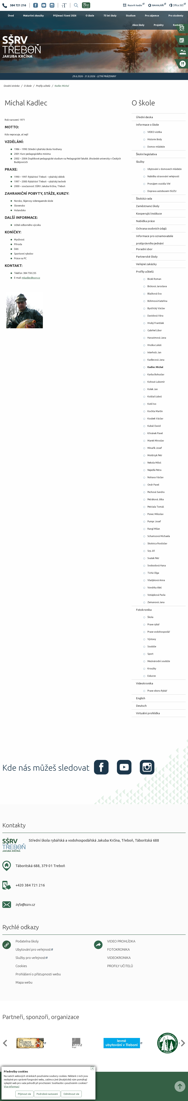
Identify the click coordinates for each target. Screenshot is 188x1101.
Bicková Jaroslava (157, 286)
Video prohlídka (121, 941)
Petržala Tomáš (155, 506)
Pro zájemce (152, 15)
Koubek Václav (155, 418)
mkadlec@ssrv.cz (31, 277)
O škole (90, 15)
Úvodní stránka (11, 86)
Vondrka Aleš (154, 587)
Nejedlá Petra (154, 470)
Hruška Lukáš (154, 345)
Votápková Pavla (156, 595)
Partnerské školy (147, 256)
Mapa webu (24, 982)
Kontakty (178, 25)
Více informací (11, 1086)
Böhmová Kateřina (157, 301)
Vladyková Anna (156, 580)
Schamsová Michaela (158, 536)
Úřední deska (144, 117)
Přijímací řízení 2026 (64, 15)
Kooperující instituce (149, 213)
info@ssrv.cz (25, 905)
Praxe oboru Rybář (157, 690)
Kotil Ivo (151, 404)
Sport (150, 653)
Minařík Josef (154, 448)
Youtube (43, 5)
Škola (150, 617)
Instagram (52, 5)
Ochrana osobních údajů (151, 228)
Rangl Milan (153, 528)
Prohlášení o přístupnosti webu (38, 974)
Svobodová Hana (156, 565)
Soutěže (151, 646)
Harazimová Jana (156, 337)
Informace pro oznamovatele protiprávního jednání (154, 237)
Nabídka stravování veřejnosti (163, 176)
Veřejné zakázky (146, 264)
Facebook (35, 5)
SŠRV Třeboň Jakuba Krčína (18, 58)
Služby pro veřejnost (30, 957)
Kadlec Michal (61, 86)
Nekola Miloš (154, 462)
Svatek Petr (153, 558)
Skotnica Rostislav (157, 543)
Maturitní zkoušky (33, 15)
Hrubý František (155, 323)
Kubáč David (154, 426)
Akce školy (138, 25)
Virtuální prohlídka (148, 713)
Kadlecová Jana (155, 359)
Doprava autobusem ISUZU (161, 191)
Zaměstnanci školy (147, 206)
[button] (6, 1043)
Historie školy (154, 139)
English (140, 698)
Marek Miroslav (155, 440)
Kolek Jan (152, 389)
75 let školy (110, 15)
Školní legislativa (146, 154)
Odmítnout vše (71, 1094)
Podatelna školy (27, 941)
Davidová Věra (155, 315)
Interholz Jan (154, 352)
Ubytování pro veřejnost (33, 949)
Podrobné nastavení (47, 1094)
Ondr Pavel (153, 484)
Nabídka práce (145, 221)
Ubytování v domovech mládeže (164, 169)
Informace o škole (147, 124)
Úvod (11, 15)
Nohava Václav (155, 477)
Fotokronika (144, 609)
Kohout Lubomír (156, 381)
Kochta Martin (155, 411)
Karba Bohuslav (155, 374)
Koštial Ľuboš (154, 396)
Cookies (21, 966)
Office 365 (177, 5)
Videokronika (144, 683)
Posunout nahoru (179, 1086)
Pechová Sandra (155, 492)
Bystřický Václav (156, 308)
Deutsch (141, 705)
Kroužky (151, 668)
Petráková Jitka (155, 499)
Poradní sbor (144, 249)
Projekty (159, 25)
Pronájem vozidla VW (158, 183)
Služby (140, 161)
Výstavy (151, 639)
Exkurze (151, 676)
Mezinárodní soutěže (158, 661)
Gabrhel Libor (154, 330)
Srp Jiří (151, 550)
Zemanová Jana (155, 602)
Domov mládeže (156, 146)
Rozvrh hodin (133, 5)
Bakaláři (157, 5)
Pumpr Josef (154, 521)
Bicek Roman (154, 279)
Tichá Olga (153, 573)
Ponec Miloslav (155, 514)
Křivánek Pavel (155, 433)
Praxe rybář (153, 624)
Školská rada (144, 198)
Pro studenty (175, 15)
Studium (131, 15)
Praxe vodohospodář (158, 631)
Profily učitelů (43, 86)
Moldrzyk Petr (154, 455)
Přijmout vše (24, 1094)
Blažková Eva (154, 293)
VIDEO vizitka (154, 132)
